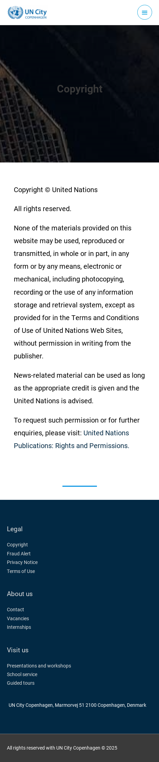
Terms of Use (21, 571)
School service (22, 674)
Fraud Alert (19, 554)
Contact (15, 609)
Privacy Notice (22, 562)
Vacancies (18, 618)
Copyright (17, 545)
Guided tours (20, 683)
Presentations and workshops (39, 666)
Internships (19, 627)
